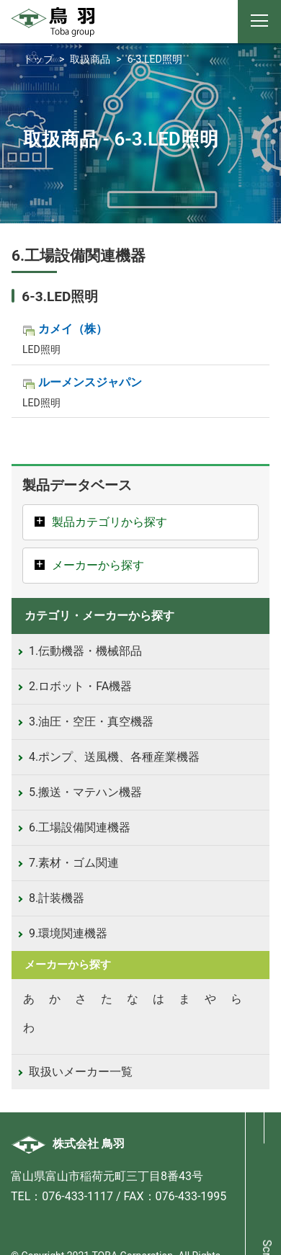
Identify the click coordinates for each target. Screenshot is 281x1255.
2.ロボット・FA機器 (80, 686)
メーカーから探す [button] (98, 565)
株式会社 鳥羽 (68, 1144)
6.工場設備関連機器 (79, 827)
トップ (38, 59)
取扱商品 (90, 59)
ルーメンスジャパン (90, 382)
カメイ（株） (72, 329)
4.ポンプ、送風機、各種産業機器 (114, 757)
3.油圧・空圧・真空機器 (91, 721)
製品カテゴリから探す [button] (109, 522)
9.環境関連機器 (68, 933)
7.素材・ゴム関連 (74, 863)
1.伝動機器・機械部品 (85, 651)
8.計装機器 (56, 898)
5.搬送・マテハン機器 (85, 792)
